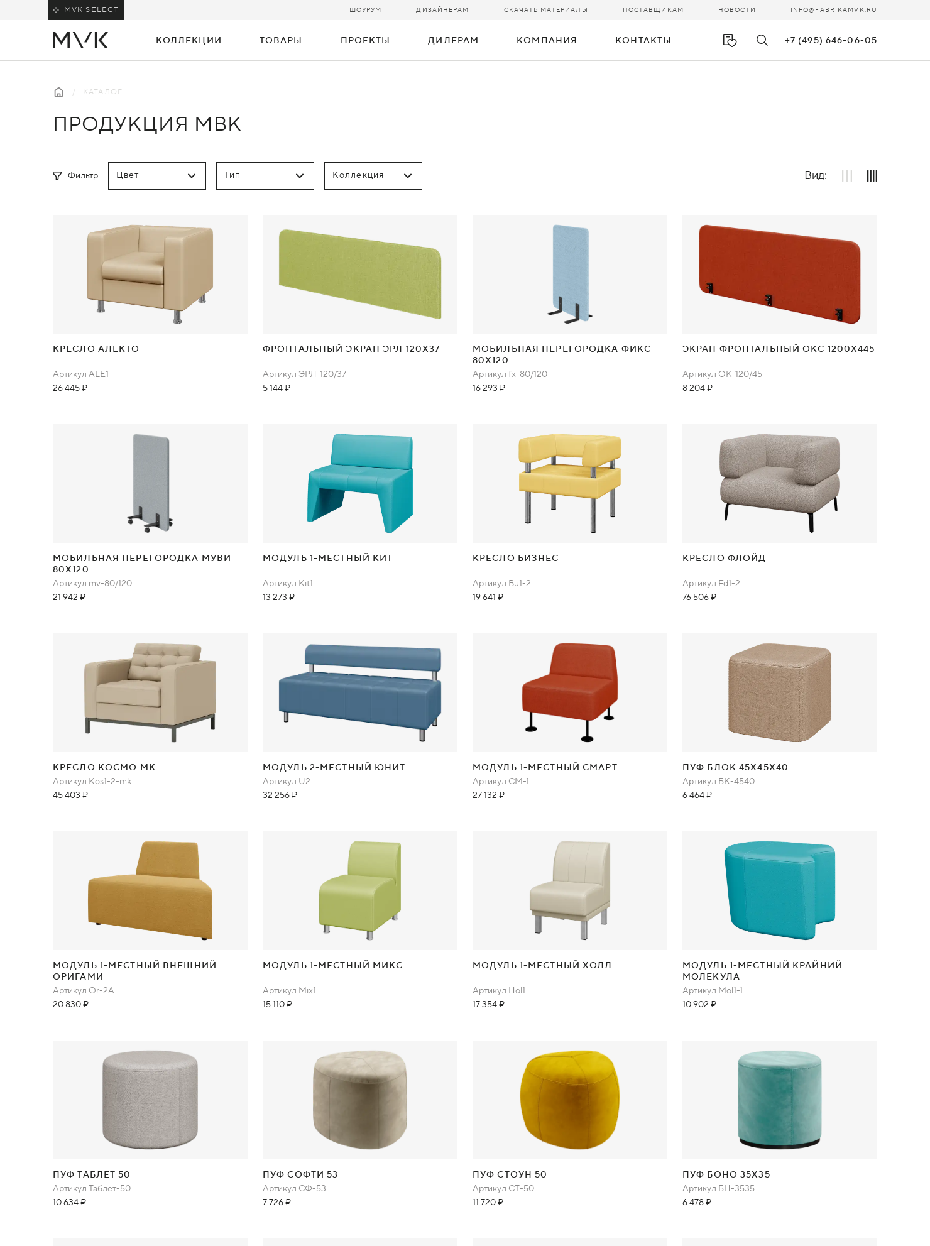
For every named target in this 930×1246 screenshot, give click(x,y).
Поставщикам (653, 10)
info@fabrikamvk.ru (833, 10)
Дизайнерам (442, 10)
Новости (737, 10)
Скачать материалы (546, 10)
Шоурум (365, 10)
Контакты (643, 40)
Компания (547, 40)
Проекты (366, 40)
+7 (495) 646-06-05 (831, 40)
